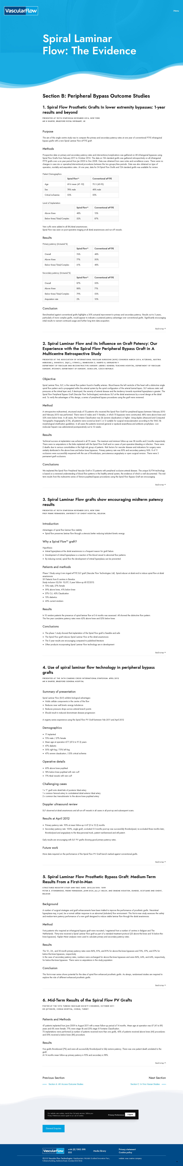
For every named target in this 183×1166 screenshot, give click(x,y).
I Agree (130, 1115)
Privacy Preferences (115, 1115)
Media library (99, 1150)
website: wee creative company (130, 1158)
